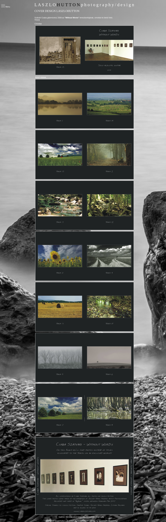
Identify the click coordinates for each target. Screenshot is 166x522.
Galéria (62, 517)
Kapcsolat (100, 517)
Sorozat (69, 517)
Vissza (37, 20)
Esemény (77, 517)
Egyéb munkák (89, 517)
